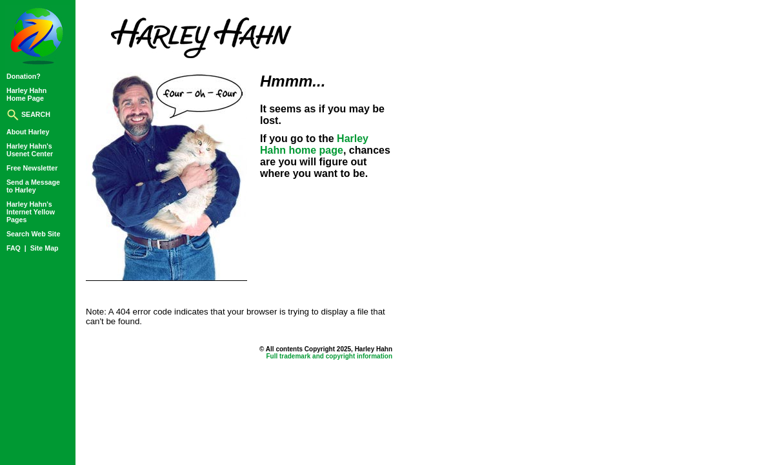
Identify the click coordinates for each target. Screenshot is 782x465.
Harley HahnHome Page (26, 94)
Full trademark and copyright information (329, 356)
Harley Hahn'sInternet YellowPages (30, 211)
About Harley (27, 132)
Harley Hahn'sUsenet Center (29, 150)
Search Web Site (33, 234)
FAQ (14, 248)
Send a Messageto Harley (33, 186)
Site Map (44, 248)
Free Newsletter (31, 168)
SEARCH (28, 114)
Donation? (23, 76)
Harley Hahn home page (314, 144)
